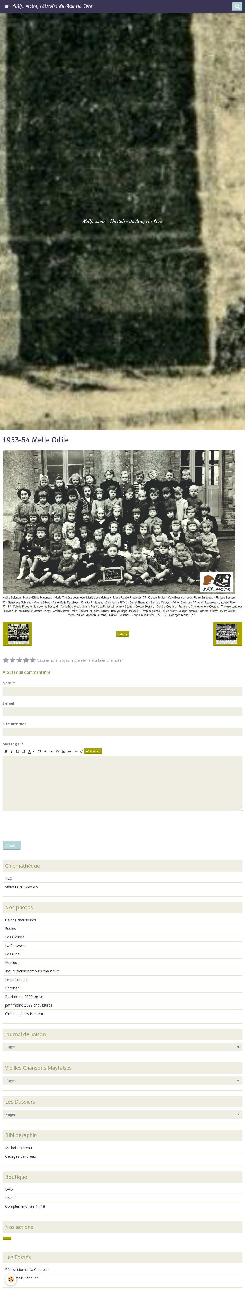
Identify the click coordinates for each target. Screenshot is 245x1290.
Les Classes (15, 937)
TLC (8, 878)
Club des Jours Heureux (24, 1013)
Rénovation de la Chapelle (26, 1269)
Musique (12, 962)
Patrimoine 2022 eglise (24, 996)
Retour (122, 634)
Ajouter (11, 845)
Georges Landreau (20, 1156)
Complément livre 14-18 (25, 1206)
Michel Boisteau (18, 1147)
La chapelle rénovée (22, 1278)
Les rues (12, 954)
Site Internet (14, 723)
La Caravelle (15, 945)
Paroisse (12, 988)
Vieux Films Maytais (21, 886)
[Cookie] (11, 1279)
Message (11, 744)
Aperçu (93, 751)
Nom (7, 682)
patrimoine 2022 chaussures (28, 1005)
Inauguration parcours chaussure (32, 971)
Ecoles (10, 928)
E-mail (8, 703)
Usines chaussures (20, 920)
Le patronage (16, 979)
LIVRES (11, 1197)
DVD (9, 1189)
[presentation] (42, 826)
